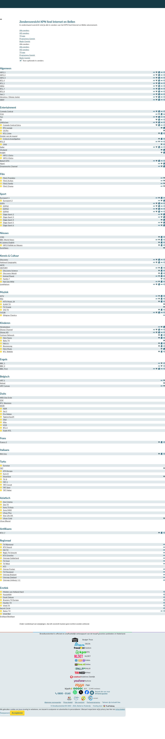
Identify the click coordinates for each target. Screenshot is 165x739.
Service (3, 712)
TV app (22, 36)
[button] (1, 19)
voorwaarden (52, 702)
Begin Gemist (24, 41)
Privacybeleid (68, 702)
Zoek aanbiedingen (10, 736)
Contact (3, 718)
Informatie (4, 715)
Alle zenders (24, 30)
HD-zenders (24, 33)
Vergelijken (4, 709)
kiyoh (68, 689)
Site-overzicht (79, 702)
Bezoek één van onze (102, 693)
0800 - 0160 (64, 693)
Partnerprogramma (93, 702)
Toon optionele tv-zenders (31, 60)
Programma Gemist (27, 39)
